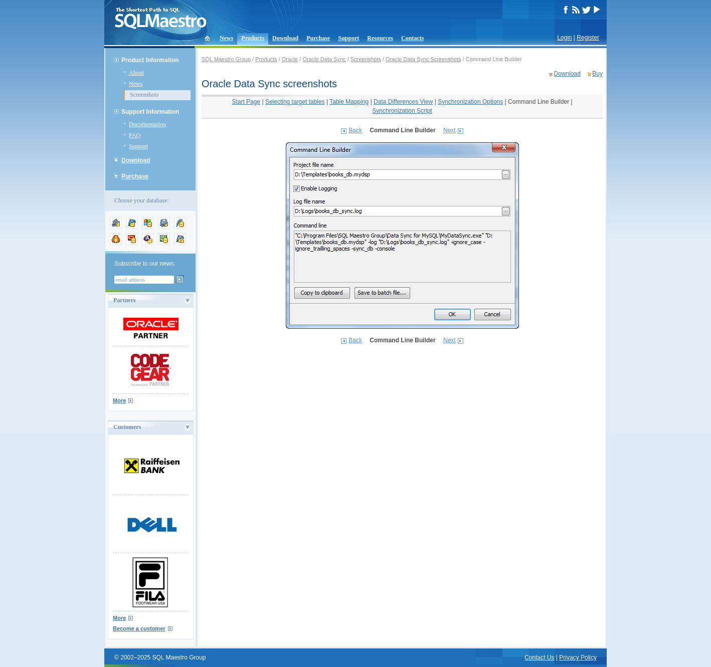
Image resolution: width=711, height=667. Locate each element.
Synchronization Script (402, 110)
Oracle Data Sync (323, 59)
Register (588, 37)
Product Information (150, 60)
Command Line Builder (538, 101)
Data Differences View (403, 101)
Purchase (318, 38)
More (119, 400)
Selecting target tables (295, 101)
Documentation (147, 124)
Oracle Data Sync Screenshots (423, 59)
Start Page (246, 101)
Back (355, 130)
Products (252, 38)
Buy (597, 73)
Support (348, 38)
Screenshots (144, 94)
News (226, 38)
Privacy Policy (578, 657)
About (136, 72)
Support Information (150, 111)
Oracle (290, 59)
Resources (380, 38)
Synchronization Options (470, 101)
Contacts (412, 38)
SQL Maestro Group (226, 59)
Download (285, 38)
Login (564, 37)
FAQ (134, 135)
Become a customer (139, 628)
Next (449, 130)
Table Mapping (349, 101)
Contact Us (539, 657)
